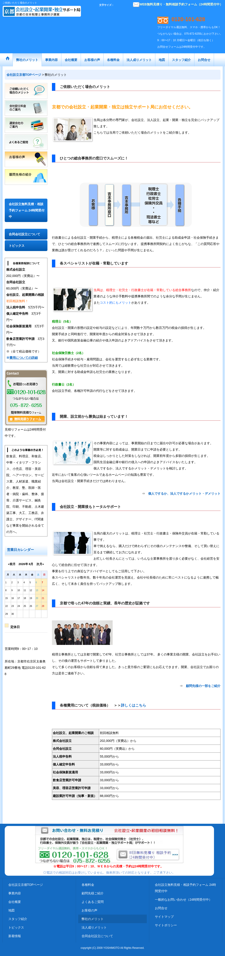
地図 (11, 910)
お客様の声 (89, 910)
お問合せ (161, 908)
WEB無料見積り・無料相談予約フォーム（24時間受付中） (178, 4)
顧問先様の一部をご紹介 (203, 686)
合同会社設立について (24, 234)
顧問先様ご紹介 (93, 893)
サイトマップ (164, 916)
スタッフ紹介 (17, 919)
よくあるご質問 (93, 902)
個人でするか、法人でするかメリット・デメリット (184, 493)
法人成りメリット (94, 927)
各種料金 (88, 884)
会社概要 (14, 902)
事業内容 (14, 893)
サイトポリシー (166, 925)
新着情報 (14, 936)
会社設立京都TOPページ (25, 884)
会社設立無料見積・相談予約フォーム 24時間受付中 (27, 210)
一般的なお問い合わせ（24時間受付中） (183, 899)
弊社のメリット (93, 919)
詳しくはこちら (133, 705)
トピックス (17, 245)
